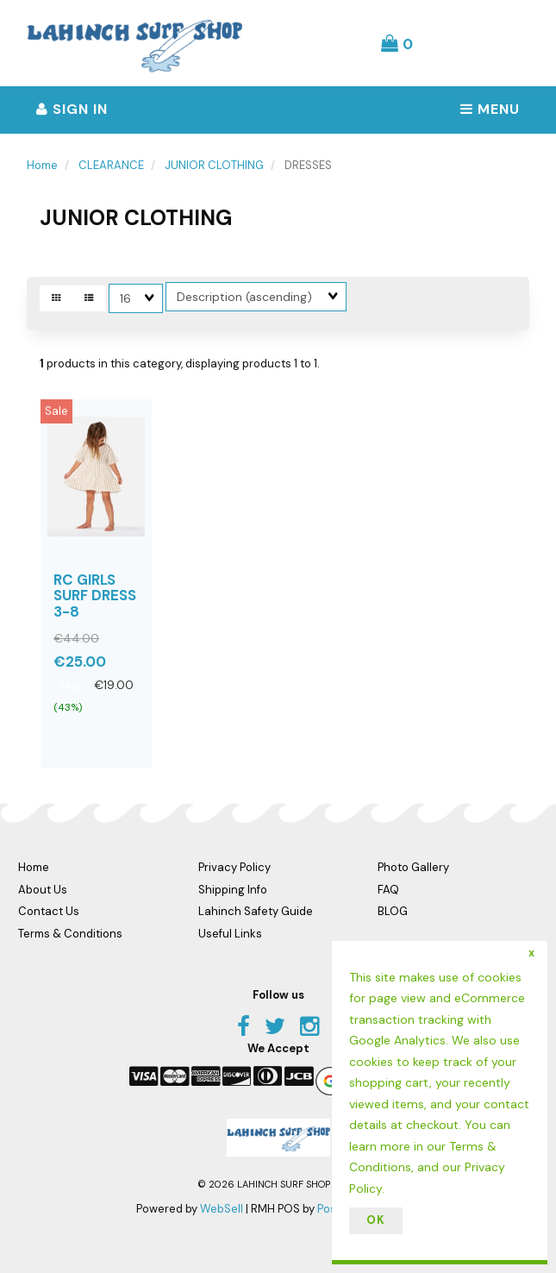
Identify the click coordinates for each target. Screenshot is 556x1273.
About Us (42, 889)
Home (42, 165)
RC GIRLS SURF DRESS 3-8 (94, 595)
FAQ (388, 889)
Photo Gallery (413, 867)
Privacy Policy (234, 867)
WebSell (221, 1208)
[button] (397, 43)
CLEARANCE (111, 165)
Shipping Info (232, 889)
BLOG (393, 911)
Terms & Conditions (70, 933)
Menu (490, 109)
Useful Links (230, 933)
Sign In (72, 109)
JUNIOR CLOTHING (214, 165)
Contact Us (48, 911)
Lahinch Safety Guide (255, 911)
